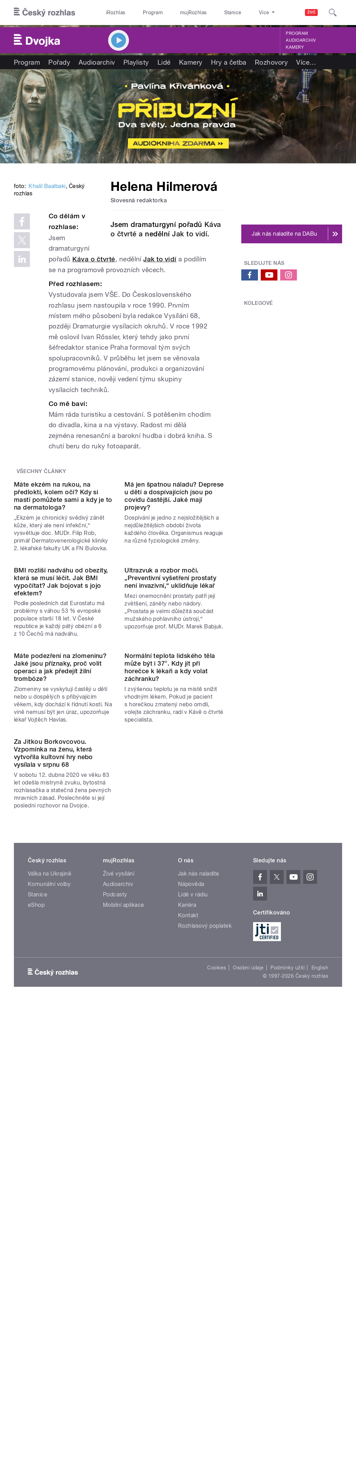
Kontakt (188, 1202)
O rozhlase (239, 12)
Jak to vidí (89, 322)
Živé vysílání (118, 1160)
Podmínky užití (287, 1254)
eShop (36, 1191)
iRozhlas (112, 12)
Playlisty (136, 62)
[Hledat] (332, 12)
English (320, 1254)
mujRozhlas (175, 12)
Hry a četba (228, 62)
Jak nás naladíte (198, 1160)
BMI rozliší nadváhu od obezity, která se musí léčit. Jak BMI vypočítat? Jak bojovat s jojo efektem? (61, 756)
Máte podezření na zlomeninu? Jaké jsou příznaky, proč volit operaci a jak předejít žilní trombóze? (60, 898)
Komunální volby (49, 1171)
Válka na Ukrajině (49, 1160)
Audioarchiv (301, 40)
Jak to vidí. (190, 234)
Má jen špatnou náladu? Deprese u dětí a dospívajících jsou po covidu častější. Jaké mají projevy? (174, 615)
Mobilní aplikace (123, 1191)
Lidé (164, 62)
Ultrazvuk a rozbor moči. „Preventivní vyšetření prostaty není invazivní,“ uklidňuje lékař (170, 752)
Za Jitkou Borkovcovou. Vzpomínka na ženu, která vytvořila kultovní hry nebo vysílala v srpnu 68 (53, 1040)
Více (306, 62)
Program (142, 12)
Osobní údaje (248, 1254)
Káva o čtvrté (155, 311)
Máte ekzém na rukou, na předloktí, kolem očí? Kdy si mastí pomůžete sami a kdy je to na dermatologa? (63, 615)
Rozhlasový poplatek (205, 1212)
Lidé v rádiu (193, 1181)
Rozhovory (271, 62)
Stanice (208, 12)
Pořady (59, 62)
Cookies (216, 1254)
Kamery (295, 47)
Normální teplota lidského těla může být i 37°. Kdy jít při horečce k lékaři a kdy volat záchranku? (169, 898)
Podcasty (115, 1181)
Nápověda (191, 1171)
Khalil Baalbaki (47, 270)
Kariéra (187, 1191)
